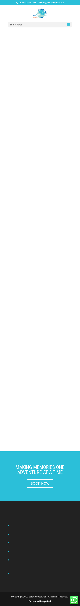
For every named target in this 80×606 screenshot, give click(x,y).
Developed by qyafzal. (40, 601)
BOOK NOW (40, 483)
